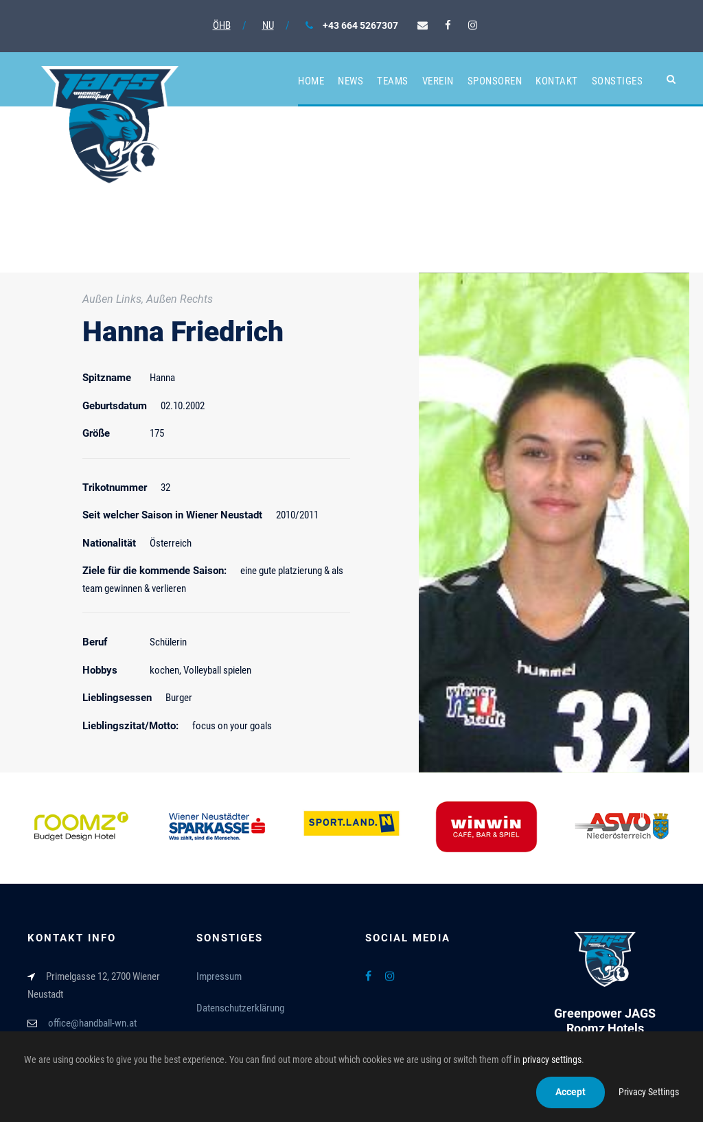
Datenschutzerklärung (240, 1008)
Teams (392, 81)
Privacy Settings (649, 1091)
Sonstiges (617, 81)
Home (311, 81)
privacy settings (551, 1059)
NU (268, 25)
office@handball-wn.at (92, 1023)
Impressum (219, 976)
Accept (570, 1091)
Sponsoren (495, 81)
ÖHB (222, 25)
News (350, 81)
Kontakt (556, 81)
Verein (438, 81)
